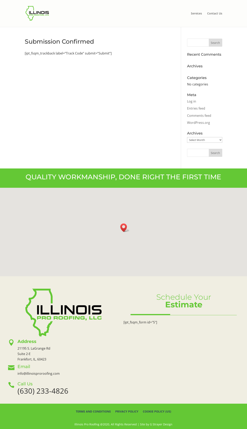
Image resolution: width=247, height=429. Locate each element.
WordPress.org (198, 122)
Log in (191, 101)
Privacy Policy (126, 411)
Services (196, 13)
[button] (125, 227)
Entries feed (196, 108)
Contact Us (214, 13)
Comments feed (199, 115)
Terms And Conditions (93, 411)
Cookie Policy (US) (157, 411)
